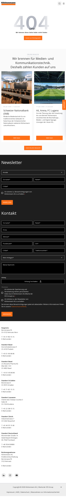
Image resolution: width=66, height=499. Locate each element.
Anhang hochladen (33, 284)
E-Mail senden (6, 342)
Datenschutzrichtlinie (18, 309)
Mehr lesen (16, 138)
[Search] (59, 3)
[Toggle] (64, 3)
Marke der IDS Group (45, 490)
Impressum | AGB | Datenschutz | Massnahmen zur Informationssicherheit (33, 495)
